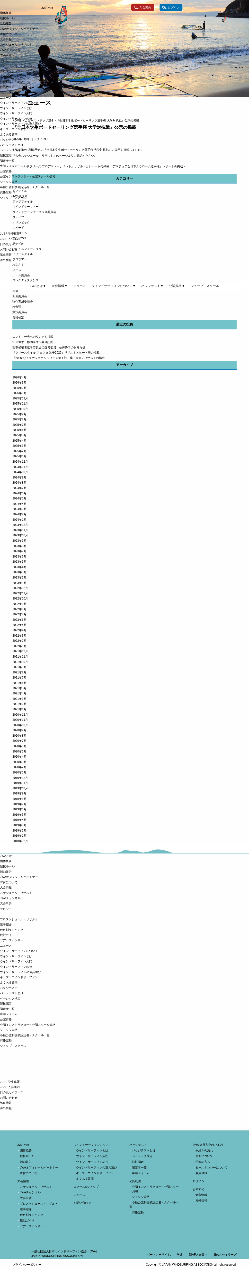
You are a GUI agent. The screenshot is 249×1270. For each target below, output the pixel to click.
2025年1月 (19, 456)
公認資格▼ (177, 286)
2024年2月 (19, 514)
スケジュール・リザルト (16, 44)
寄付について (9, 34)
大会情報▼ (59, 286)
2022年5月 (19, 625)
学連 (180, 1254)
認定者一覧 (7, 161)
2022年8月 (19, 609)
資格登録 (6, 192)
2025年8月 (19, 419)
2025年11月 (20, 403)
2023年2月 (19, 577)
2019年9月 (19, 793)
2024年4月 (19, 504)
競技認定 (6, 155)
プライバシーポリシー (27, 1264)
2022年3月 (19, 635)
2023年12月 (20, 525)
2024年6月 (19, 493)
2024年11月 (20, 467)
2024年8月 (19, 482)
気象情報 (6, 254)
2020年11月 (20, 719)
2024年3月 (19, 509)
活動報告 (6, 23)
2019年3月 (19, 825)
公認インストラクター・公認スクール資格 (27, 176)
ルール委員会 (21, 275)
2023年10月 (20, 535)
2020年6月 (19, 746)
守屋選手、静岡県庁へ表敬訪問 (32, 342)
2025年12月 (20, 398)
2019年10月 (20, 788)
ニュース (6, 97)
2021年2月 (19, 704)
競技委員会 (19, 312)
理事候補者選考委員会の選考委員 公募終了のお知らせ (48, 347)
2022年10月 (20, 598)
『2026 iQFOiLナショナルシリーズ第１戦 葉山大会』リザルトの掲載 (58, 358)
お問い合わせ (9, 249)
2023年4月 (19, 567)
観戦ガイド (7, 87)
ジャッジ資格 (9, 181)
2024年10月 (20, 472)
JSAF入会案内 (197, 1254)
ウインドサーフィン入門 (16, 113)
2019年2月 (19, 830)
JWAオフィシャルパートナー (19, 28)
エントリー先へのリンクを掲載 (32, 336)
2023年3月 (19, 572)
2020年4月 (19, 756)
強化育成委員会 (22, 301)
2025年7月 (19, 425)
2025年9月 (19, 414)
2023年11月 (20, 530)
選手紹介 (6, 76)
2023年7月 (19, 551)
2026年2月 (19, 388)
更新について (204, 1156)
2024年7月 (19, 488)
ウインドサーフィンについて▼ (113, 286)
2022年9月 (19, 604)
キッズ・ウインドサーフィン (19, 129)
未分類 (16, 306)
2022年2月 (19, 640)
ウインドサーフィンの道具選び (20, 123)
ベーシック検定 (10, 150)
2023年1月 (19, 583)
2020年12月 (20, 714)
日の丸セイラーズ (11, 244)
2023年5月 (19, 561)
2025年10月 (20, 409)
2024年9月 (19, 477)
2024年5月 (19, 498)
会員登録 (201, 1173)
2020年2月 (19, 767)
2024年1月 (19, 519)
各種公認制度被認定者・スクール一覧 (25, 187)
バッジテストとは (11, 145)
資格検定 (18, 317)
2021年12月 (20, 651)
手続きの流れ (204, 1150)
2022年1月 (19, 646)
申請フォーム (9, 166)
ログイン (199, 1181)
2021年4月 (19, 693)
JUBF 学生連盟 (10, 233)
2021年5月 (19, 688)
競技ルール (7, 18)
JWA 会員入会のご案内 (208, 1145)
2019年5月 (19, 814)
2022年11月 (20, 593)
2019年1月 (19, 835)
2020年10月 (20, 725)
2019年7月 (19, 804)
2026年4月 (19, 377)
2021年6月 (19, 683)
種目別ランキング (11, 81)
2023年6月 (19, 556)
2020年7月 (19, 740)
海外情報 (6, 260)
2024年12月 (20, 461)
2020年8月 (19, 735)
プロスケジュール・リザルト (19, 71)
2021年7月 (19, 677)
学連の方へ (203, 1162)
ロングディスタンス (25, 280)
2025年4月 (19, 440)
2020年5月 (19, 751)
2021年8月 (19, 672)
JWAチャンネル (10, 49)
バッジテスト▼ (152, 286)
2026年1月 (19, 393)
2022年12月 (20, 588)
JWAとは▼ (38, 286)
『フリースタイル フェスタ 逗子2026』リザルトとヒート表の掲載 (55, 352)
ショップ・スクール (13, 197)
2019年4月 (19, 820)
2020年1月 (19, 772)
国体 (15, 291)
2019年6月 (19, 809)
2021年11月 (20, 656)
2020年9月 (19, 730)
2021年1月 (19, 709)
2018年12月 (20, 841)
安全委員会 (19, 296)
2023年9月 (19, 540)
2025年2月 (19, 451)
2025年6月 (19, 430)
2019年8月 (19, 799)
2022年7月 (19, 614)
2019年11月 (20, 783)
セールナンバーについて (212, 1167)
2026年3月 (19, 382)
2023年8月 (19, 546)
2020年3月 (19, 762)
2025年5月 (19, 435)
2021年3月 (19, 699)
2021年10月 (20, 662)
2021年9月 (19, 667)
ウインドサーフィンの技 (16, 118)
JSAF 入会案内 (10, 239)
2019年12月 (20, 778)
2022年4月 (19, 630)
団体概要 (6, 13)
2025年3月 (19, 445)
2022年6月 (19, 619)
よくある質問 (9, 134)
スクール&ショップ (86, 1187)
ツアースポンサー (11, 92)
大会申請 (6, 55)
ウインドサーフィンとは (16, 108)
